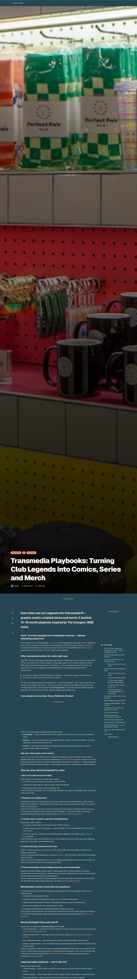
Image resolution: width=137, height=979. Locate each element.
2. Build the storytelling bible (116, 712)
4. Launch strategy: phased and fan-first (116, 720)
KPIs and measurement (111, 747)
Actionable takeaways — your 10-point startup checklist (114, 760)
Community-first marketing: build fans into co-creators (114, 743)
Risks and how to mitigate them (113, 754)
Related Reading (113, 771)
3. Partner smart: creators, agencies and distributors (115, 715)
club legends (53, 647)
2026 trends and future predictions (115, 756)
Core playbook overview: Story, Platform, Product (114, 694)
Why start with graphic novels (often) (117, 699)
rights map (45, 794)
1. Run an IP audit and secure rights (116, 708)
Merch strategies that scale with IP (114, 735)
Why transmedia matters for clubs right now (114, 690)
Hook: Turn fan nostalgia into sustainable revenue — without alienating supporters (113, 684)
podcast (60, 859)
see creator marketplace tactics (69, 818)
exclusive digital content (70, 885)
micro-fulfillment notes (57, 957)
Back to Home (17, 3)
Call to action (108, 768)
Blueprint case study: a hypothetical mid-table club (112, 750)
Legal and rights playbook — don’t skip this (114, 738)
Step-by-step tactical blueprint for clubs (114, 704)
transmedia (88, 649)
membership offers (67, 763)
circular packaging (35, 960)
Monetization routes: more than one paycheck (115, 731)
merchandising (46, 654)
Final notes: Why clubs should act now (114, 765)
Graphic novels (26, 761)
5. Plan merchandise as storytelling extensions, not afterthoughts (116, 726)
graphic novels (87, 652)
